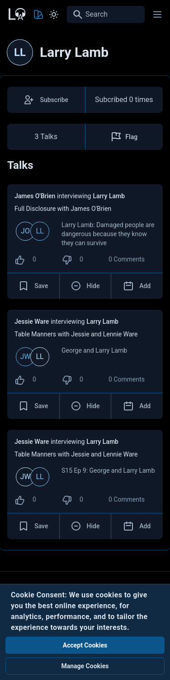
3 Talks (46, 136)
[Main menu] (157, 14)
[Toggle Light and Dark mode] (54, 14)
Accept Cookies (85, 645)
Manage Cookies (85, 666)
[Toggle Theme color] (38, 14)
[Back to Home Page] (16, 13)
